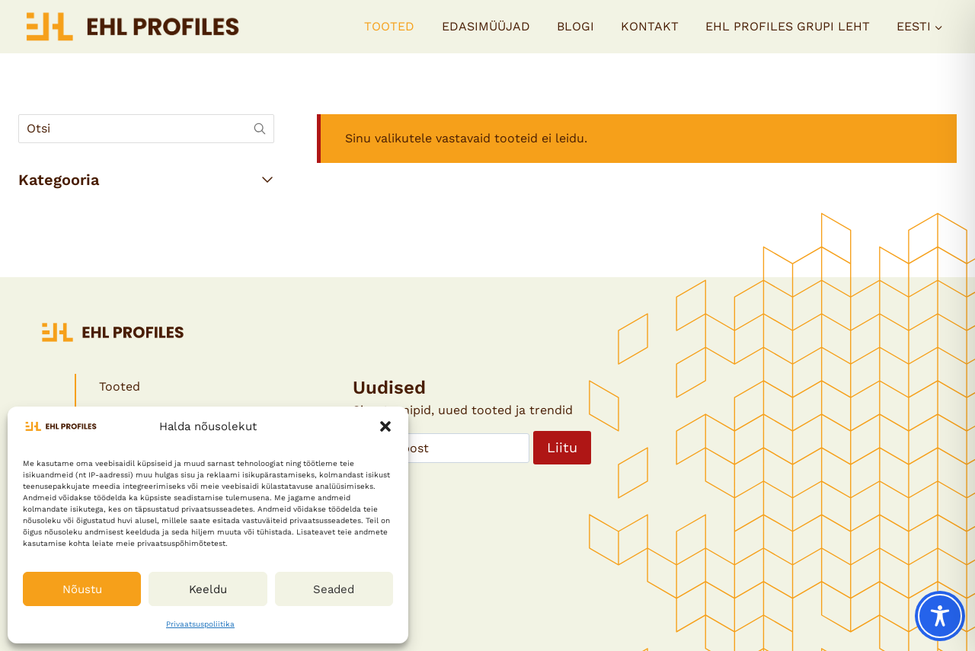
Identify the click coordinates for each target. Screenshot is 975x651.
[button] (385, 426)
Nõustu (82, 589)
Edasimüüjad (486, 26)
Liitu (562, 447)
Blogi (575, 26)
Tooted (389, 26)
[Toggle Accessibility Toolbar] (940, 616)
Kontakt (650, 26)
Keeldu (208, 589)
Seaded (333, 589)
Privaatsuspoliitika (200, 624)
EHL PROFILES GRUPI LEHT (787, 26)
